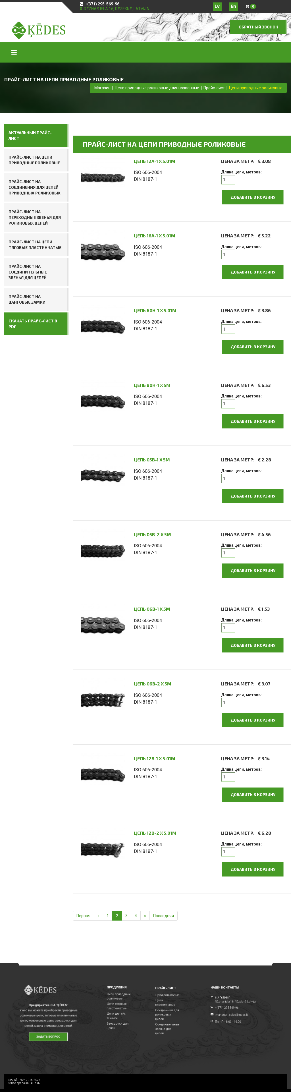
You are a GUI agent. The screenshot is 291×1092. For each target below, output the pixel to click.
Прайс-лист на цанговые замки (27, 299)
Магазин (102, 88)
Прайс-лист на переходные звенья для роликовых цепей (35, 217)
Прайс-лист (214, 88)
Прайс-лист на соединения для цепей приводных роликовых (35, 187)
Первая (83, 915)
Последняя (163, 915)
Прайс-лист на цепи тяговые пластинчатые (35, 244)
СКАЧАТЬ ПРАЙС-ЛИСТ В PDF (33, 323)
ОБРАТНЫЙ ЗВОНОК (258, 26)
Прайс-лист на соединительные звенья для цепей (28, 272)
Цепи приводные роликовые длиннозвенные (157, 88)
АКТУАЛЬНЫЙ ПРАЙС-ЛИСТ (30, 135)
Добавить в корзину (253, 197)
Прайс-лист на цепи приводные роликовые (34, 160)
